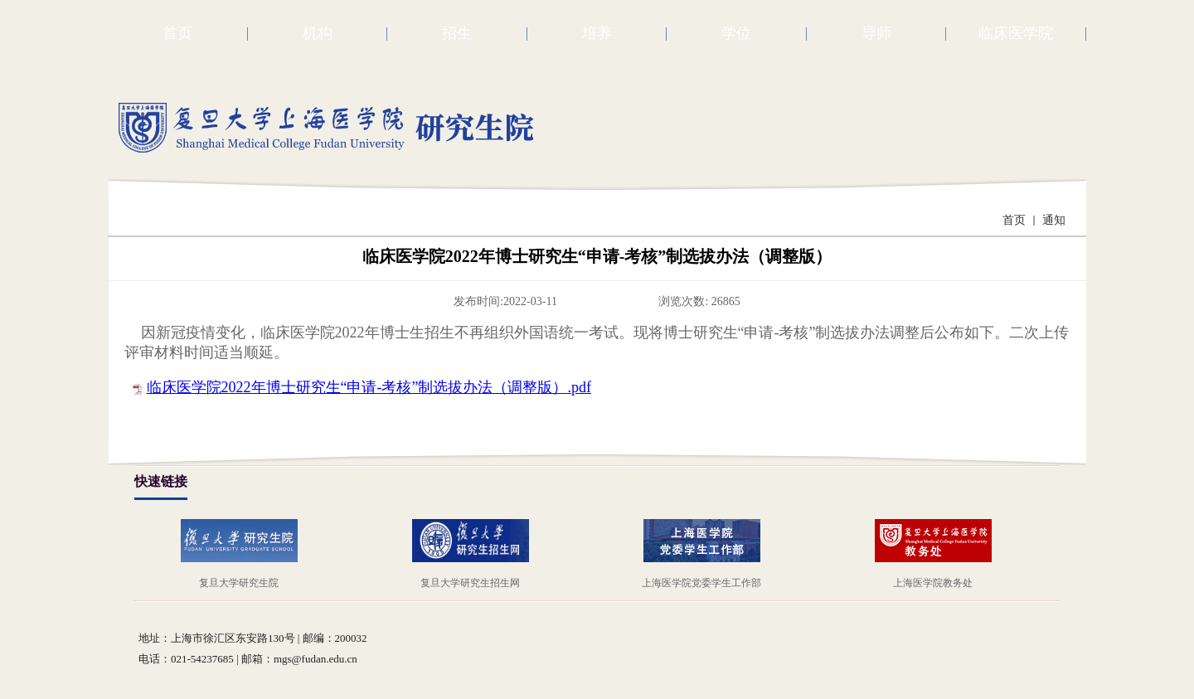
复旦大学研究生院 (239, 583)
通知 (1053, 220)
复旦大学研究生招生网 (470, 583)
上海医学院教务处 (933, 583)
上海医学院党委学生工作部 (701, 583)
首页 (1014, 220)
